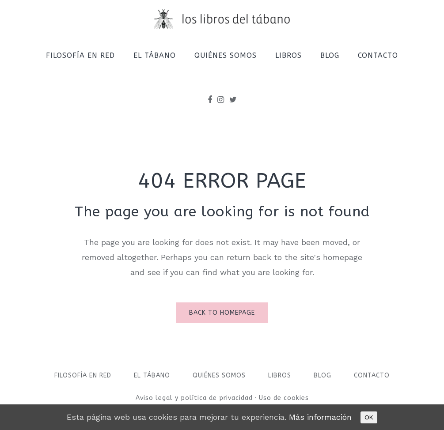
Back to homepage (222, 313)
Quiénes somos (219, 375)
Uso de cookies (284, 398)
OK (368, 417)
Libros (279, 375)
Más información (320, 417)
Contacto (372, 375)
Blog (322, 375)
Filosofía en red (82, 375)
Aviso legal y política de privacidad (195, 398)
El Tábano (152, 375)
